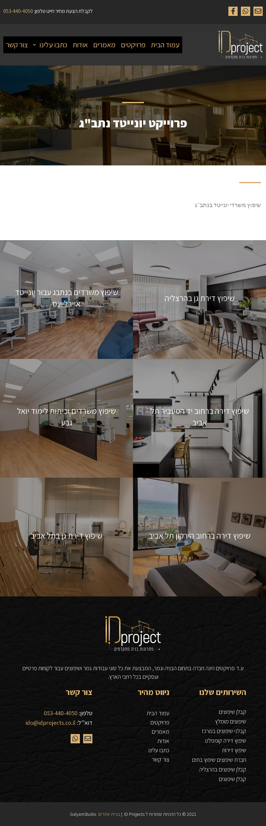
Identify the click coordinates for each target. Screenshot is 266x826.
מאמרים (160, 731)
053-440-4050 (61, 713)
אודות (163, 741)
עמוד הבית (158, 713)
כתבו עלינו (159, 750)
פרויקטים (159, 722)
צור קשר (160, 759)
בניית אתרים (109, 814)
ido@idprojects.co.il (50, 722)
